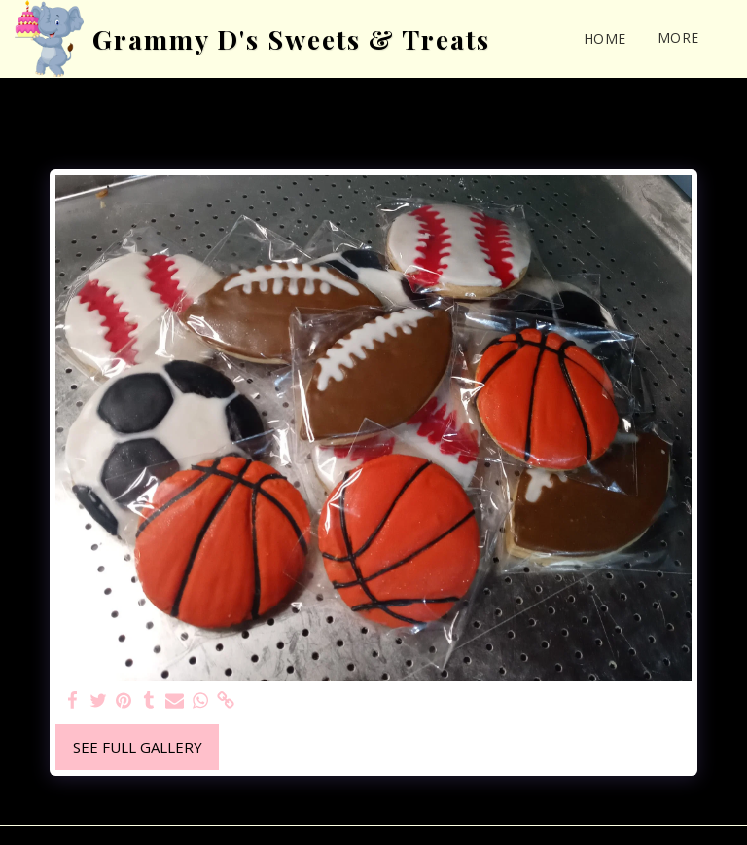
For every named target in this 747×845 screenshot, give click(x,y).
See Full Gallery (137, 746)
